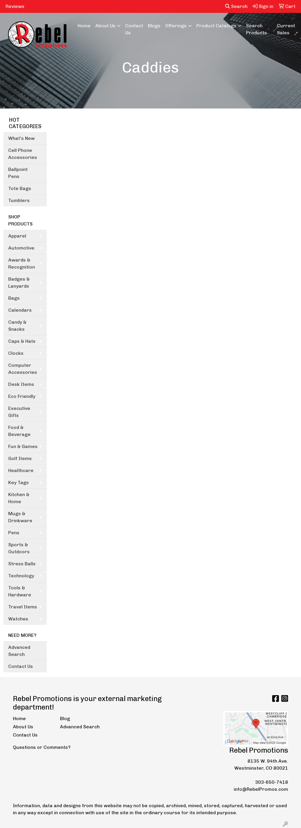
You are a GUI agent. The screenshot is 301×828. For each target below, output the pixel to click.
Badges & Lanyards (19, 282)
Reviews (15, 6)
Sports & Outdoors (19, 548)
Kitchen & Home (18, 498)
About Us (105, 25)
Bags (14, 298)
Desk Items (21, 384)
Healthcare (21, 470)
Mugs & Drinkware (20, 517)
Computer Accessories (22, 368)
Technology (21, 575)
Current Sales (286, 29)
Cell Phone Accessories (22, 153)
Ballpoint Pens (18, 173)
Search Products (256, 29)
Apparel (17, 236)
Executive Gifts (19, 411)
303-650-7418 (271, 782)
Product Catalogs (216, 25)
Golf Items (20, 458)
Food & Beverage (19, 431)
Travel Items (22, 607)
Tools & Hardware (19, 591)
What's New (21, 138)
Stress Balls (22, 563)
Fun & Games (23, 446)
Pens (13, 532)
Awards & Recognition (21, 263)
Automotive (21, 248)
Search (236, 6)
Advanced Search (19, 650)
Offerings (176, 25)
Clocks (16, 353)
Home (84, 25)
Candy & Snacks (17, 325)
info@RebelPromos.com (261, 789)
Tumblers (19, 200)
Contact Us (134, 29)
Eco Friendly (21, 396)
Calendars (20, 310)
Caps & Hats (22, 341)
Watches (18, 619)
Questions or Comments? (42, 747)
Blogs (154, 25)
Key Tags (18, 482)
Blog (65, 718)
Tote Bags (19, 188)
